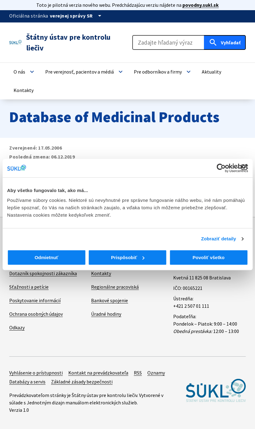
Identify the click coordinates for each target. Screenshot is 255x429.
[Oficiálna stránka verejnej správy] (76, 15)
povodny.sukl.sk (200, 5)
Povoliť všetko (209, 257)
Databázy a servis (27, 382)
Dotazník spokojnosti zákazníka (43, 273)
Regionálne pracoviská (115, 287)
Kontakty (101, 273)
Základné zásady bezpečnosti (82, 382)
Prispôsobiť (128, 257)
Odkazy (17, 327)
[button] (24, 71)
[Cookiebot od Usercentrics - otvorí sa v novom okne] (221, 168)
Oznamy (156, 373)
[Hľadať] (225, 42)
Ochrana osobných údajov (36, 314)
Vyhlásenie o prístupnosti (36, 373)
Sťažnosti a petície (29, 287)
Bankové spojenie (109, 300)
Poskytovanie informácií (35, 300)
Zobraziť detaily (218, 238)
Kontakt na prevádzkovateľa (98, 373)
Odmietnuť (46, 257)
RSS (138, 373)
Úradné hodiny (106, 314)
